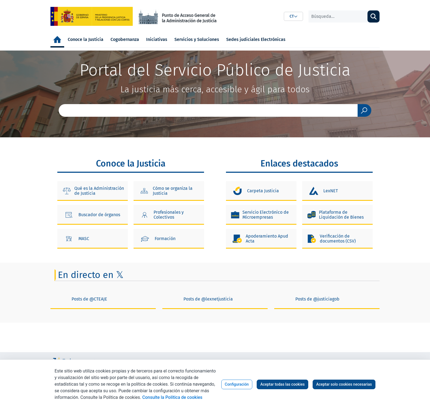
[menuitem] (57, 39)
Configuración (237, 384)
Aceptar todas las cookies (282, 384)
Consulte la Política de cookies (172, 397)
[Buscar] (338, 16)
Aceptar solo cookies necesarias (344, 384)
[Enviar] (364, 110)
